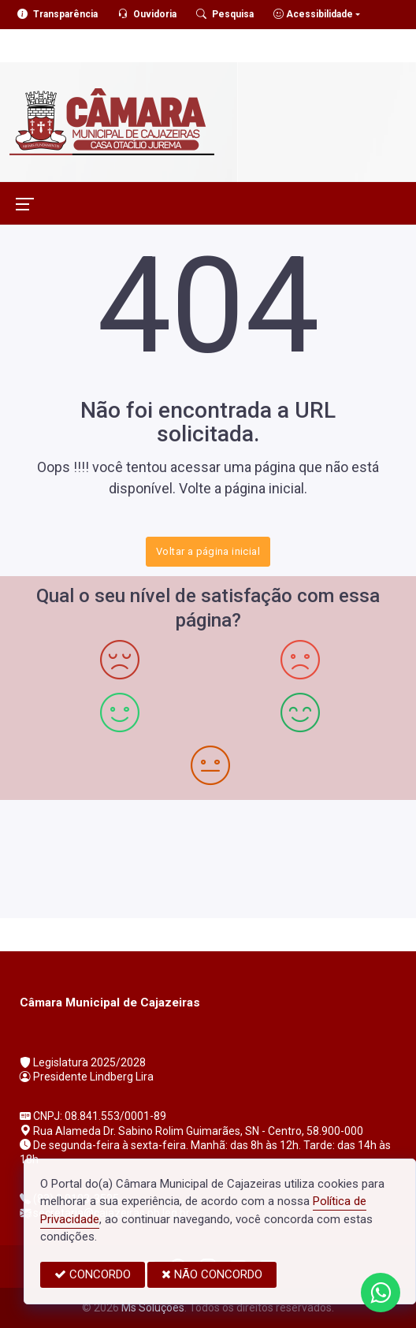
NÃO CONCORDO (212, 1274)
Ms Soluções (152, 1307)
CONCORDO (92, 1274)
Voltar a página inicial (208, 551)
